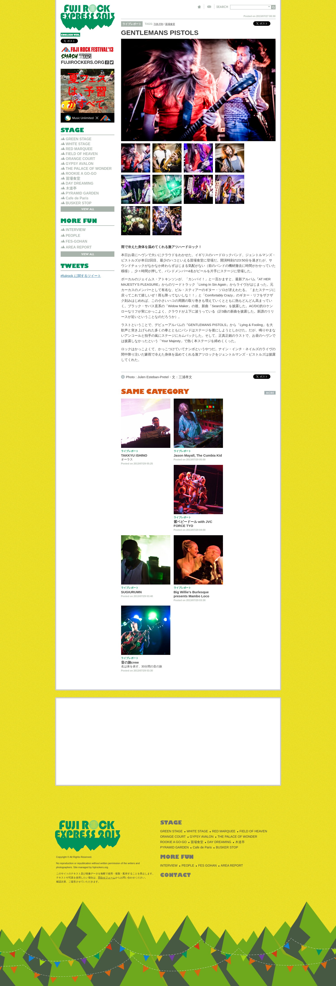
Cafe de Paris (77, 198)
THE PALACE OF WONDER (89, 168)
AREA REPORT (79, 247)
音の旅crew (130, 662)
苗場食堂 (170, 24)
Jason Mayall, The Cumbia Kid (198, 455)
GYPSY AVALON (80, 164)
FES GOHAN (207, 865)
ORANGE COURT (80, 159)
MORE (270, 393)
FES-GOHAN (76, 241)
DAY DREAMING (80, 183)
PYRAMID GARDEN (82, 193)
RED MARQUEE (79, 149)
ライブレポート (131, 24)
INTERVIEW (76, 230)
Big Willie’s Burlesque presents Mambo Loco (191, 594)
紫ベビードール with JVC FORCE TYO (193, 524)
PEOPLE (73, 235)
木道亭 (71, 188)
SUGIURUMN (131, 592)
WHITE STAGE (78, 144)
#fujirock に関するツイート (81, 276)
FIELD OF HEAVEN (82, 154)
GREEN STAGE (79, 139)
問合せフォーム (106, 877)
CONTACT (209, 6)
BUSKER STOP (79, 203)
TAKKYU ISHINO (134, 455)
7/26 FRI (158, 24)
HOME (199, 6)
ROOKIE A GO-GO (81, 173)
